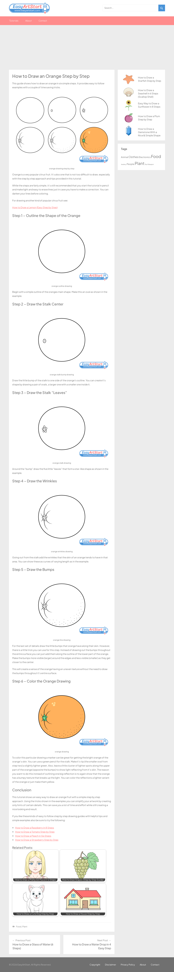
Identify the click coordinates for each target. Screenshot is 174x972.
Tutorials (13, 20)
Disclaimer (110, 964)
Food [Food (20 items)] (156, 156)
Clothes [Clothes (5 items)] (133, 157)
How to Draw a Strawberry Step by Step (36, 839)
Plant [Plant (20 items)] (139, 163)
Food (18, 926)
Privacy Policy (128, 964)
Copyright (95, 964)
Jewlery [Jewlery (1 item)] (123, 164)
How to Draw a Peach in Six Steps (33, 835)
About (28, 20)
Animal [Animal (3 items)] (124, 157)
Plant (24, 926)
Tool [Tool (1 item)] (146, 164)
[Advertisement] (87, 47)
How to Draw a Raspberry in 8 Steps (34, 827)
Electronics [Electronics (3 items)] (145, 157)
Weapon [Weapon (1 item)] (151, 164)
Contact (43, 20)
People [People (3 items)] (130, 164)
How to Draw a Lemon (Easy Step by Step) (35, 207)
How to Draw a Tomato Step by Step (35, 831)
